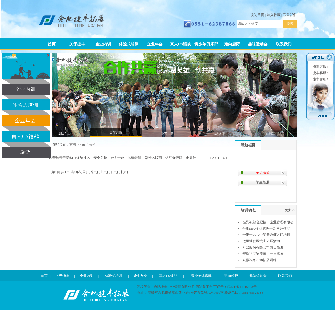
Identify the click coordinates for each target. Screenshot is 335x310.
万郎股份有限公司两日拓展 (262, 247)
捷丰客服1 (320, 67)
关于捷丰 (77, 44)
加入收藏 (274, 15)
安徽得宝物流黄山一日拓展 (262, 254)
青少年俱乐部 (206, 44)
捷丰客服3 (320, 79)
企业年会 (155, 44)
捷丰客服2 (320, 73)
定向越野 (232, 44)
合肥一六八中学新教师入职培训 (266, 235)
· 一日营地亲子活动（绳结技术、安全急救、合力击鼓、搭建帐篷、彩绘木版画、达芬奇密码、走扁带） (122, 158)
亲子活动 (89, 144)
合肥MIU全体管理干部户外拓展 (266, 228)
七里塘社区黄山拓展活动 (261, 241)
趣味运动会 (258, 44)
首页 (52, 44)
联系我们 (290, 15)
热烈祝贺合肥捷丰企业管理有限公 (268, 222)
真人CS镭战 (180, 44)
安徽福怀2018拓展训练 (259, 260)
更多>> (290, 210)
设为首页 (257, 15)
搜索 (290, 24)
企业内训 (103, 44)
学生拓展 (262, 182)
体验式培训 (129, 44)
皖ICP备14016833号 (241, 287)
